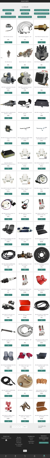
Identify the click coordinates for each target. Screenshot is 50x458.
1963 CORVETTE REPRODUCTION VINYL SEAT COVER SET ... (8, 365)
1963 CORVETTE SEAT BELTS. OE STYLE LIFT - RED (25, 365)
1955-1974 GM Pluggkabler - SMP (25, 339)
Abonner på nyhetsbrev (44, 442)
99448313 (19, 445)
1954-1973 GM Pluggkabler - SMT (25, 36)
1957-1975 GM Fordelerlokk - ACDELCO (41, 62)
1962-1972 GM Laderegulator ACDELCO (41, 87)
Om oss (31, 439)
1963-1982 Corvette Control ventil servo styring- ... (25, 264)
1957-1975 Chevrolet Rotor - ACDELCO (25, 390)
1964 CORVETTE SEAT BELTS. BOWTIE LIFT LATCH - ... (25, 163)
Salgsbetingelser (31, 441)
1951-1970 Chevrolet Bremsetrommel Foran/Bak (41, 264)
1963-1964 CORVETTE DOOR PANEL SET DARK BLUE (41, 365)
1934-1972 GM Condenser (8, 36)
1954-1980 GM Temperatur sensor (41, 36)
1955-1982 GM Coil (8, 62)
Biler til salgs (31, 443)
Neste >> (25, 426)
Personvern (31, 438)
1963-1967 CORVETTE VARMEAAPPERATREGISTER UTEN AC (8, 163)
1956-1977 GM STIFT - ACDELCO (25, 62)
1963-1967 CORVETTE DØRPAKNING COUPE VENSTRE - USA (8, 264)
